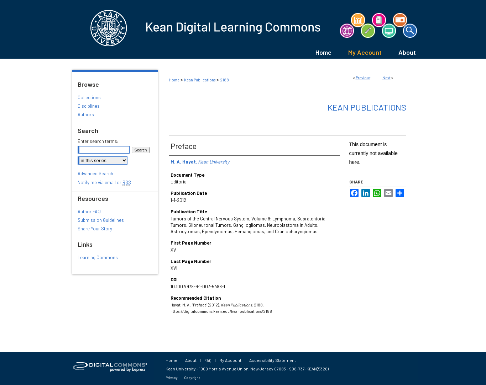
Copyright (192, 377)
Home (174, 79)
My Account (230, 360)
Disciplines (89, 106)
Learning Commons (98, 257)
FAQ (207, 360)
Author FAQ (89, 211)
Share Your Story (95, 228)
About (191, 360)
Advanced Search (95, 173)
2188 (224, 79)
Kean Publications (199, 79)
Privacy (172, 377)
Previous (363, 77)
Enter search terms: (98, 141)
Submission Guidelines (101, 220)
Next (386, 77)
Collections (89, 97)
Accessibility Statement (272, 360)
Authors (86, 114)
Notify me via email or (104, 182)
